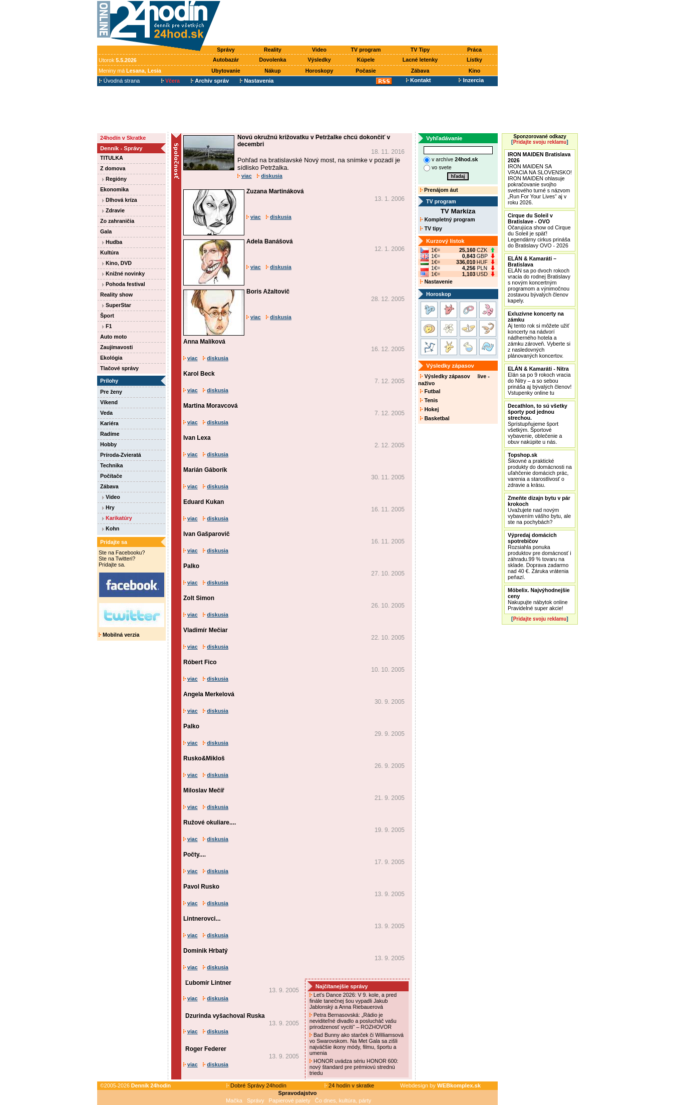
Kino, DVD (117, 263)
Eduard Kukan (203, 501)
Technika (111, 465)
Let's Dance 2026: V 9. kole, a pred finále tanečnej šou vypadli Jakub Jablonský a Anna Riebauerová (353, 1001)
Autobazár (226, 60)
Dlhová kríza (119, 200)
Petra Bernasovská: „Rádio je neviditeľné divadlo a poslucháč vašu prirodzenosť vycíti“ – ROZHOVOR (353, 1021)
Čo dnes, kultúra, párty (343, 1100)
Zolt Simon (198, 598)
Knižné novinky (123, 273)
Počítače (111, 476)
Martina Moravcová (210, 405)
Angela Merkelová (208, 694)
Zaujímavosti (116, 347)
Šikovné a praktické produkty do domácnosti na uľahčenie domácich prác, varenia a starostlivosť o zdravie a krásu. (540, 470)
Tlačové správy (119, 368)
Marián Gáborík (205, 469)
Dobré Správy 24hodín (256, 1085)
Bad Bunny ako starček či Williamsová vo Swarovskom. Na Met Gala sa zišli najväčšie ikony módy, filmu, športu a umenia (356, 1044)
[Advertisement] (361, 24)
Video (319, 50)
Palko (191, 566)
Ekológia (111, 358)
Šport (107, 316)
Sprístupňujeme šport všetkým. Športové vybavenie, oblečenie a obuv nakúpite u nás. (537, 424)
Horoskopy (319, 71)
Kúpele (366, 60)
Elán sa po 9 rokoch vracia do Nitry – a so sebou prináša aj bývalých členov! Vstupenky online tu (539, 381)
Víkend (109, 402)
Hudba (112, 242)
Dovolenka (272, 60)
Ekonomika (114, 189)
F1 (107, 326)
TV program (366, 50)
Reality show (116, 295)
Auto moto (113, 337)
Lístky (474, 60)
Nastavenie (436, 282)
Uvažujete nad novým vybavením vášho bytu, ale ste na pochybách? (539, 510)
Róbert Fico (200, 662)
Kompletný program (447, 219)
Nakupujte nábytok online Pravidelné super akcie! (539, 599)
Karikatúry (117, 518)
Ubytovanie (225, 71)
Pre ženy (111, 392)
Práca (474, 50)
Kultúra (109, 252)
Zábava (420, 71)
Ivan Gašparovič (206, 533)
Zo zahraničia (117, 221)
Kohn (110, 528)
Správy (226, 50)
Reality (272, 50)
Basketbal (434, 418)
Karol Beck (199, 373)
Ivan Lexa (197, 437)
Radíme (110, 434)
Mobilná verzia (119, 635)
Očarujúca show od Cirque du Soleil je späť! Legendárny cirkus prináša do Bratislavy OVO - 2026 (539, 230)
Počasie (366, 71)
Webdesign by (440, 1085)
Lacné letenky (420, 60)
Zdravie (113, 210)
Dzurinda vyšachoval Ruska (225, 1015)
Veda (106, 413)
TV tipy (431, 228)
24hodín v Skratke (123, 138)
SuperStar (116, 305)
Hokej (429, 409)
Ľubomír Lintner (208, 982)
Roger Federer (205, 1048)
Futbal (430, 391)
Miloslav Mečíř (203, 790)
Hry (108, 507)
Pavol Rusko (201, 886)
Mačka (234, 1100)
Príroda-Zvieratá (120, 455)
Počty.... (194, 854)
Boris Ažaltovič (267, 291)
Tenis (429, 400)
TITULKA (111, 158)
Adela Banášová (269, 241)
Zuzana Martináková (275, 191)
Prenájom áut (439, 190)
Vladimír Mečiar (205, 630)
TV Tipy (420, 50)
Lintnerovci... (202, 918)
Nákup (272, 71)
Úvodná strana (119, 81)
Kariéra (109, 423)
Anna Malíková (204, 341)
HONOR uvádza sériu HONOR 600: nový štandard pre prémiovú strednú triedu (353, 1067)
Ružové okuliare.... (209, 822)
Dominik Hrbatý (205, 950)
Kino (475, 71)
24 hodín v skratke (349, 1085)
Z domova (112, 168)
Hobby (108, 444)
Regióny (114, 179)
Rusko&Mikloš (204, 758)
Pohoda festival (123, 284)
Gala (106, 231)
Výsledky (318, 60)
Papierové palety (289, 1100)
